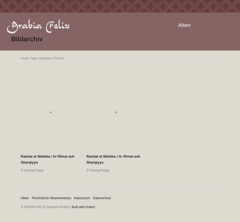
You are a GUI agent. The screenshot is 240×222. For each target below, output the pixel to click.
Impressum (82, 198)
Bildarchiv (27, 39)
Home (24, 58)
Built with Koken (83, 207)
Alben (184, 25)
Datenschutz (102, 198)
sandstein (45, 58)
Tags (34, 58)
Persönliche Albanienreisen (51, 198)
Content (59, 58)
